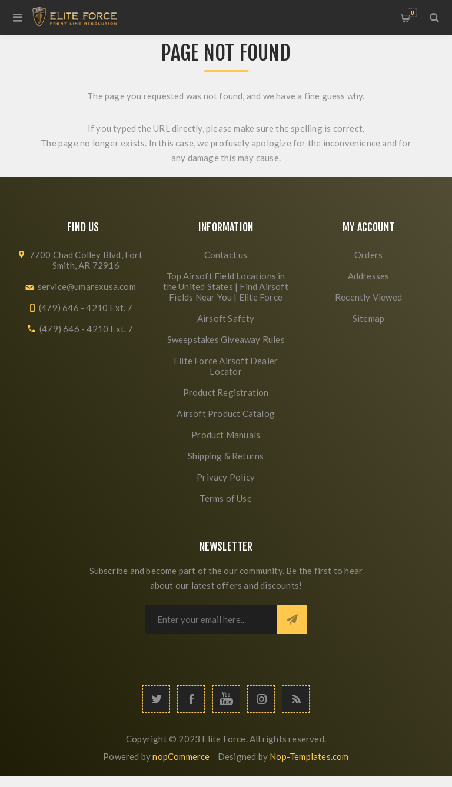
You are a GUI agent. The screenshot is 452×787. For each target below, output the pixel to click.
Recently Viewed (368, 297)
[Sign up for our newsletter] (211, 619)
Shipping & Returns (226, 456)
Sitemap (368, 318)
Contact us (226, 254)
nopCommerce (181, 756)
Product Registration (226, 392)
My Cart (412, 12)
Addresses (369, 276)
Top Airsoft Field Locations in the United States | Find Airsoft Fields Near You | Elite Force (225, 286)
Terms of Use (225, 498)
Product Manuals (225, 434)
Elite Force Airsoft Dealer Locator (226, 365)
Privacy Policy (226, 477)
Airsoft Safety (226, 318)
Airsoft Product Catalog (226, 413)
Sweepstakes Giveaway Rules (226, 339)
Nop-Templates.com (309, 756)
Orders (368, 254)
